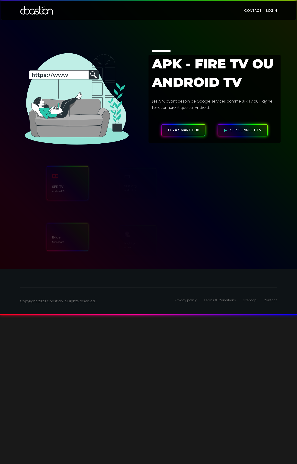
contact (253, 10)
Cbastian (55, 301)
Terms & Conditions (220, 300)
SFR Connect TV (243, 130)
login (271, 10)
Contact (270, 300)
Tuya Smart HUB (183, 130)
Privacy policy (186, 300)
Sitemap (249, 300)
